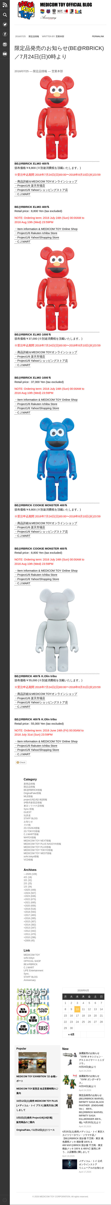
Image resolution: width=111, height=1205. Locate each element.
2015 (30, 921)
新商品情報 (29, 783)
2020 (30, 905)
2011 (30, 934)
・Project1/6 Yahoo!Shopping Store (37, 237)
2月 (28, 883)
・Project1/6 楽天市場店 (30, 185)
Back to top (5, 1200)
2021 (30, 902)
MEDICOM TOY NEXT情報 (37, 840)
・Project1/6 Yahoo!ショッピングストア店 (41, 189)
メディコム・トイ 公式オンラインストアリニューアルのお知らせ (91, 1164)
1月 (28, 886)
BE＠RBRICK (31, 964)
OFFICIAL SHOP (32, 961)
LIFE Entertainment (33, 970)
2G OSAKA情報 (32, 828)
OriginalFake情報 (32, 793)
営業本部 (60, 36)
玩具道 (27, 815)
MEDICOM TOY (32, 955)
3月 (28, 880)
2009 (30, 940)
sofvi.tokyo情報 (31, 856)
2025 (30, 890)
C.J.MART (29, 967)
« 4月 (71, 1034)
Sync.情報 (29, 809)
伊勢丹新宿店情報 (33, 802)
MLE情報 (28, 796)
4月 (28, 877)
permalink (98, 36)
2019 (30, 909)
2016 (30, 918)
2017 (30, 915)
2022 (30, 899)
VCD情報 (28, 859)
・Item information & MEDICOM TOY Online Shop (46, 228)
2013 (30, 927)
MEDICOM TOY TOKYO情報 (38, 850)
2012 (30, 931)
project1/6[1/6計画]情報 (35, 799)
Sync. (26, 973)
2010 (30, 937)
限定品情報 (34, 36)
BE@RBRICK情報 (33, 790)
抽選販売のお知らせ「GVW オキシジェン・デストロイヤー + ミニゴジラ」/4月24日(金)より (91, 1060)
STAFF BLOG (31, 818)
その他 (27, 825)
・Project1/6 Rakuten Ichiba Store (36, 233)
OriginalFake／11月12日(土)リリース (35, 1130)
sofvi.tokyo (29, 958)
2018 (30, 912)
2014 (30, 924)
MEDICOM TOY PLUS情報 (37, 847)
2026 (31, 874)
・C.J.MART (22, 194)
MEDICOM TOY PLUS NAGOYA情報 (42, 844)
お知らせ (28, 821)
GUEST (27, 812)
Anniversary (30, 980)
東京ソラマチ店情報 (34, 806)
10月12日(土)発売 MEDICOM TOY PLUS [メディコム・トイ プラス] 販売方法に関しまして (37, 1105)
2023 (30, 896)
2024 (30, 893)
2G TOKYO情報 (32, 831)
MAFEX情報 (30, 837)
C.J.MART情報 (31, 834)
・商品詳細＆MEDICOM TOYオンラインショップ (46, 181)
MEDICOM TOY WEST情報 (37, 853)
